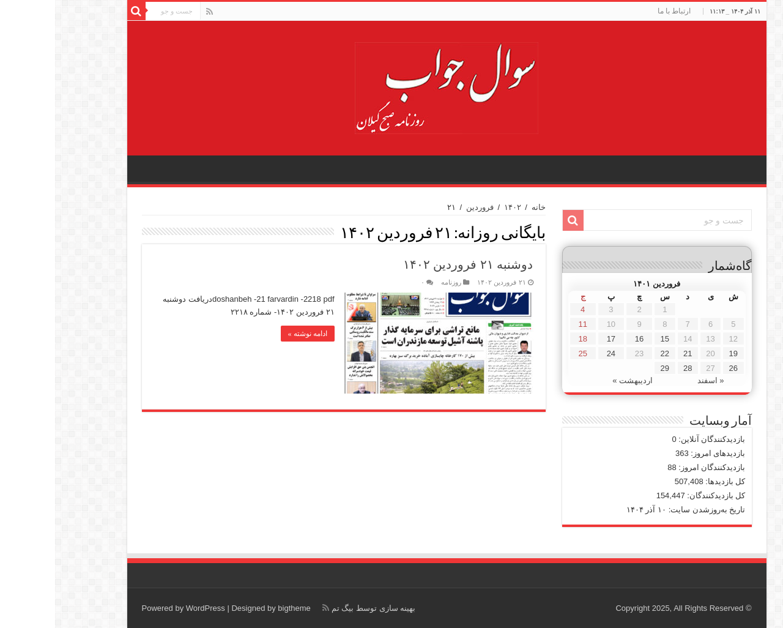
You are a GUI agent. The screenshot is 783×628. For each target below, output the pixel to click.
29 (610, 368)
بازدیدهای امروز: (662, 453)
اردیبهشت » (577, 380)
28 (632, 368)
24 (556, 353)
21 (632, 353)
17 (556, 338)
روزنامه (396, 282)
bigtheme (239, 608)
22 (610, 353)
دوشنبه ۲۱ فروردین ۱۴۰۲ (413, 264)
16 (584, 338)
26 (678, 368)
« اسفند (655, 380)
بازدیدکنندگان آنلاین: (656, 439)
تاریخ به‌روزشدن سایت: (650, 509)
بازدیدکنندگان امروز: (656, 467)
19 (678, 353)
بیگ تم (287, 608)
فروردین (425, 207)
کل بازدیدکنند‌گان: (660, 495)
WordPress (150, 608)
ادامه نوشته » (252, 333)
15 (610, 338)
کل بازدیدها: (669, 481)
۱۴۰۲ (457, 207)
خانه (484, 207)
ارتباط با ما (619, 11)
